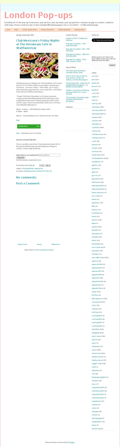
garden (95, 168)
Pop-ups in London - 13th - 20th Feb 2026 (76, 44)
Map (17, 120)
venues (95, 404)
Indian (94, 199)
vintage (95, 411)
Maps (16, 30)
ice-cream (96, 196)
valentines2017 (98, 394)
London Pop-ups (38, 14)
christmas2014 (98, 114)
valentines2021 (98, 398)
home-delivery (98, 192)
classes (95, 121)
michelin (95, 237)
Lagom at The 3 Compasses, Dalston (77, 39)
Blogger (71, 442)
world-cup (96, 429)
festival (95, 151)
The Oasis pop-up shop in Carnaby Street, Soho (76, 71)
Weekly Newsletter (64, 30)
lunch (94, 216)
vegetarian (38, 168)
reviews (95, 309)
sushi (94, 367)
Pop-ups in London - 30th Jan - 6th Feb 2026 (78, 55)
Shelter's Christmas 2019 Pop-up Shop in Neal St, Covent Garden (78, 92)
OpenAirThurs (97, 288)
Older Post (55, 244)
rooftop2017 (97, 322)
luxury (94, 220)
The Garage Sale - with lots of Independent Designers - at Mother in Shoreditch (78, 85)
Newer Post (22, 244)
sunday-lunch (97, 357)
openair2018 (97, 275)
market (94, 227)
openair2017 (97, 271)
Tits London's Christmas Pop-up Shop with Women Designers (77, 99)
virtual (94, 415)
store (94, 350)
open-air (95, 261)
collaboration (97, 134)
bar (93, 80)
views (94, 408)
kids (93, 206)
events (94, 148)
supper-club (96, 363)
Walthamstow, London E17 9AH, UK (38, 171)
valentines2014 (98, 387)
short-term (96, 336)
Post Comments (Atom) (44, 250)
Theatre (95, 381)
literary (95, 210)
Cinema (95, 117)
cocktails (95, 127)
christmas (96, 107)
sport (94, 343)
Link (17, 133)
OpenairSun (96, 285)
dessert (95, 144)
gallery (95, 165)
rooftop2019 (97, 326)
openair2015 (97, 268)
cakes (94, 97)
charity (95, 103)
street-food (96, 353)
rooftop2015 (97, 316)
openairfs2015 (97, 281)
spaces (94, 340)
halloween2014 (98, 189)
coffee (94, 131)
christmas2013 (97, 110)
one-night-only (98, 257)
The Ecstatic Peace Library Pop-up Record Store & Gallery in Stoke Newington (77, 78)
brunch (94, 86)
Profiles (95, 295)
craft (94, 141)
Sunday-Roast (97, 360)
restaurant (96, 302)
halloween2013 (98, 186)
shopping (95, 333)
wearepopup (97, 418)
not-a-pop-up (97, 247)
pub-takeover (97, 298)
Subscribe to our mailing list (27, 155)
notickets (95, 251)
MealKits (95, 230)
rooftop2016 (97, 319)
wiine (94, 425)
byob (94, 90)
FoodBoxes (96, 162)
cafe (94, 93)
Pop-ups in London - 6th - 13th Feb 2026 (78, 50)
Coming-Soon (97, 138)
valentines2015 (98, 391)
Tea (93, 374)
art (93, 76)
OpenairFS (96, 278)
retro (94, 305)
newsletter (96, 244)
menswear (96, 234)
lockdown (96, 213)
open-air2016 (97, 264)
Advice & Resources (47, 30)
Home (8, 30)
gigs (93, 172)
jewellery (96, 203)
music (94, 240)
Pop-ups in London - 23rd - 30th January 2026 (76, 60)
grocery (95, 175)
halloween (96, 182)
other (94, 292)
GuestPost (96, 179)
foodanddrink (27, 168)
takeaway (96, 370)
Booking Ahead (79, 30)
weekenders (97, 422)
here (39, 160)
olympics (95, 254)
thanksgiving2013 (99, 377)
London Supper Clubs (29, 30)
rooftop (95, 312)
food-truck (96, 155)
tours (94, 384)
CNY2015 (95, 124)
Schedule (95, 329)
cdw (93, 100)
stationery (96, 346)
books (94, 83)
